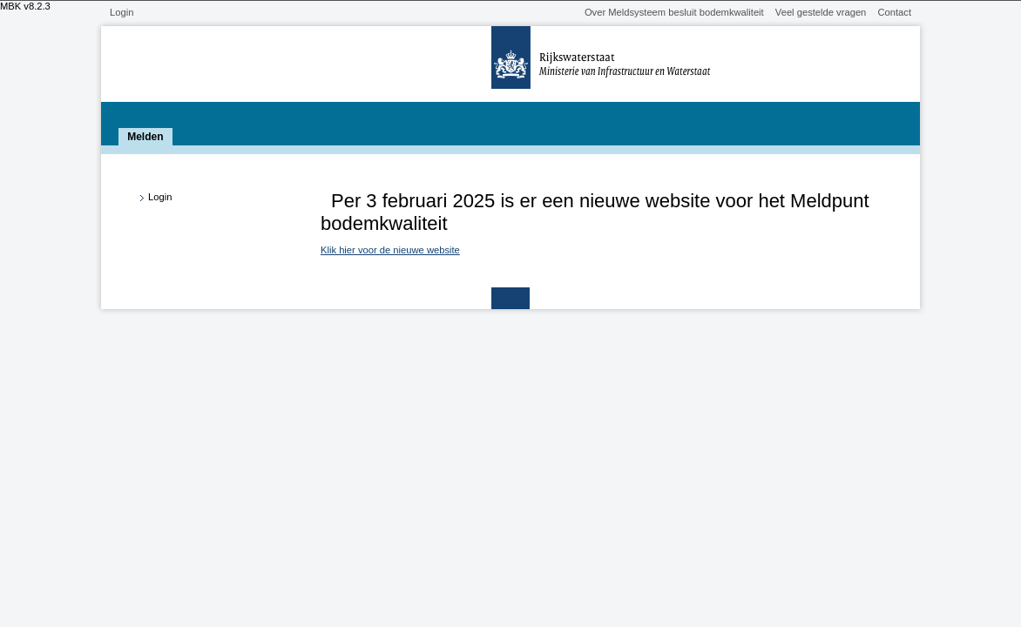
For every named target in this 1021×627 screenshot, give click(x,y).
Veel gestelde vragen (821, 12)
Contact (894, 12)
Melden (145, 137)
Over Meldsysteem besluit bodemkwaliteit (674, 12)
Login (121, 12)
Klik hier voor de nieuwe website (390, 250)
